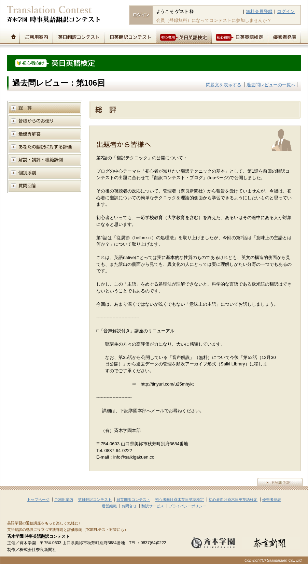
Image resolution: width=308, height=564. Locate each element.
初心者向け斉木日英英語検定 (233, 499)
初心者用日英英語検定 (239, 36)
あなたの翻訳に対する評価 (45, 147)
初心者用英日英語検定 (183, 36)
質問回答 (45, 186)
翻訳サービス (152, 506)
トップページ (13, 36)
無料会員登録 (259, 11)
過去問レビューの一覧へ (271, 84)
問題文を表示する (223, 84)
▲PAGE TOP (280, 482)
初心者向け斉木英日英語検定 (179, 499)
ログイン (286, 11)
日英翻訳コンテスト (130, 36)
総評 (45, 108)
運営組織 (109, 506)
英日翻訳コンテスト (78, 36)
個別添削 (45, 173)
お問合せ (129, 506)
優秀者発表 (284, 36)
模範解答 (45, 134)
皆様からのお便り (45, 121)
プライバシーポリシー (187, 506)
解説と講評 (45, 160)
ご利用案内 (36, 36)
